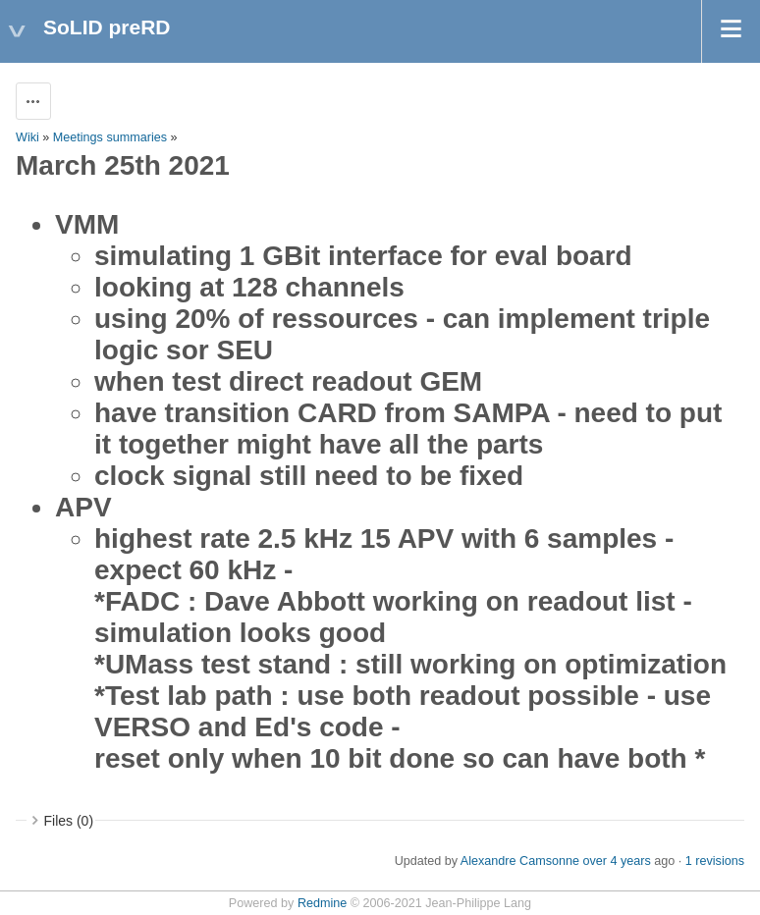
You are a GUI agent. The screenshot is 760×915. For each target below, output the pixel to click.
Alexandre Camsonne (520, 861)
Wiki (27, 137)
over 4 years (616, 861)
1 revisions (714, 861)
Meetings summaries (110, 137)
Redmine (322, 903)
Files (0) (69, 821)
